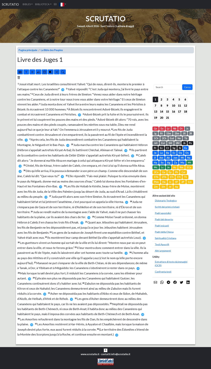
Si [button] (180, 148)
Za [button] (175, 162)
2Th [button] (164, 177)
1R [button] (184, 133)
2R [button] (190, 133)
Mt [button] (189, 162)
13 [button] (155, 111)
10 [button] (173, 105)
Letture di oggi (124, 26)
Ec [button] (161, 148)
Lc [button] (162, 167)
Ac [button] (174, 167)
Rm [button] (181, 167)
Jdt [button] (156, 143)
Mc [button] (155, 167)
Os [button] (187, 152)
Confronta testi (163, 271)
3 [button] (167, 99)
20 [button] (161, 117)
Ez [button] (174, 152)
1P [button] (176, 181)
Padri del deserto (164, 219)
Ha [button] (155, 162)
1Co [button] (189, 167)
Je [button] (155, 152)
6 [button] (185, 99)
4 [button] (173, 99)
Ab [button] (168, 157)
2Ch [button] (164, 138)
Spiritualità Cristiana (165, 238)
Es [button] (185, 148)
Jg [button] (155, 133)
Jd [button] (170, 186)
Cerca (187, 87)
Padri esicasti (162, 225)
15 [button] (167, 111)
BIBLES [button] (27, 4)
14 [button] (161, 111)
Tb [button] (185, 138)
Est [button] (163, 143)
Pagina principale (28, 50)
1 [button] (155, 99)
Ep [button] (170, 172)
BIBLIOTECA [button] (42, 4)
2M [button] (177, 143)
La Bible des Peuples (52, 50)
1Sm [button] (168, 133)
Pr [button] (155, 148)
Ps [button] (190, 143)
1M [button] (170, 143)
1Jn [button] (190, 181)
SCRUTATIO (10, 4)
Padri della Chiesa (164, 231)
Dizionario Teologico (166, 200)
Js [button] (187, 128)
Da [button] (180, 152)
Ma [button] (182, 162)
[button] (63, 4)
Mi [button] (182, 157)
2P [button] (182, 181)
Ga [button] (163, 172)
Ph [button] (176, 172)
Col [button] (183, 172)
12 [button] (185, 105)
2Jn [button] (156, 186)
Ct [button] (167, 148)
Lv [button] (168, 128)
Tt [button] (185, 177)
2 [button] (161, 99)
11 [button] (179, 105)
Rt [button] (161, 133)
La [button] (161, 152)
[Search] (168, 87)
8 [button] (161, 105)
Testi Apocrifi (162, 244)
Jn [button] (168, 167)
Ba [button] (167, 152)
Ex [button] (162, 128)
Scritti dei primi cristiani (167, 206)
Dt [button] (181, 128)
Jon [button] (175, 157)
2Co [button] (156, 172)
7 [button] (155, 105)
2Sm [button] (177, 133)
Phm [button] (156, 181)
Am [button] (161, 157)
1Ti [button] (171, 177)
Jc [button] (170, 181)
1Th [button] (156, 177)
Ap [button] (176, 186)
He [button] (163, 181)
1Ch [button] (156, 138)
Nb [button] (174, 128)
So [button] (162, 162)
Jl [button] (155, 157)
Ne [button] (179, 138)
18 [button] (185, 111)
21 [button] (167, 117)
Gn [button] (155, 128)
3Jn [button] (163, 186)
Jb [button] (184, 143)
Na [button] (188, 157)
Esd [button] (172, 138)
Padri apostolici (163, 213)
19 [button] (155, 117)
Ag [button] (168, 162)
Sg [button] (174, 148)
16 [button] (173, 111)
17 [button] (179, 111)
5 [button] (179, 99)
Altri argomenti (163, 250)
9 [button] (167, 105)
